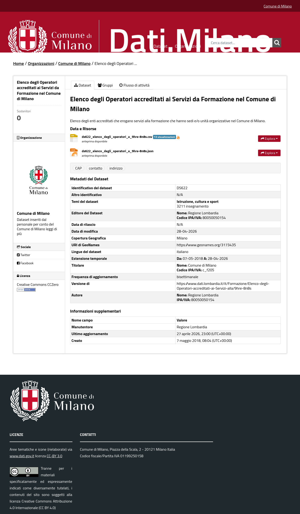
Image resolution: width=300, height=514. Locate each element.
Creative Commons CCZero (38, 284)
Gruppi (214, 45)
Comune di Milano (278, 6)
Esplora (269, 138)
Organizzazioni (188, 45)
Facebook (25, 263)
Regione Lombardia (192, 327)
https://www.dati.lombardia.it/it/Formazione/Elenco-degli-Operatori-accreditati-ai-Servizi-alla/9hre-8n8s (223, 286)
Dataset (161, 45)
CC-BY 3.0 (54, 456)
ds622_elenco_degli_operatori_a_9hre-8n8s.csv (131, 136)
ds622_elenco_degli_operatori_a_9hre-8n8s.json (118, 150)
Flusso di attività (134, 85)
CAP (78, 168)
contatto (95, 168)
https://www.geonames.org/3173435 (206, 245)
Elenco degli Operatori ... (115, 63)
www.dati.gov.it (22, 456)
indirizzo (116, 168)
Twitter (23, 254)
